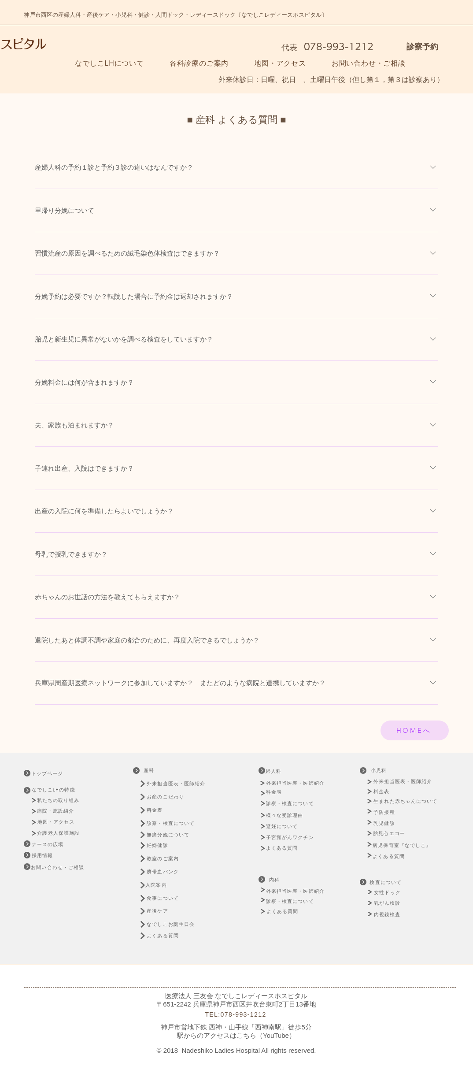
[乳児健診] (385, 823)
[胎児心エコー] (391, 833)
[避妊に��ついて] (284, 826)
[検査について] (386, 882)
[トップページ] (54, 773)
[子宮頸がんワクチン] (291, 837)
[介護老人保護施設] (59, 833)
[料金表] (159, 810)
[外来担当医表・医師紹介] (177, 783)
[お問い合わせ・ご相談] (58, 867)
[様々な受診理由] (288, 815)
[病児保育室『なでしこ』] (404, 845)
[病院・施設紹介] (58, 811)
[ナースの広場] (48, 844)
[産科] (150, 770)
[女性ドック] (398, 892)
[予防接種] (385, 812)
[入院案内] (160, 885)
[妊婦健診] (162, 845)
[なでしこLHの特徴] (59, 790)
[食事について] (167, 898)
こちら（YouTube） (266, 1035)
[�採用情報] (43, 855)
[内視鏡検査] (387, 914)
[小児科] (379, 770)
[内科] (275, 879)
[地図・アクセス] (57, 822)
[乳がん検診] (387, 903)
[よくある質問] (167, 935)
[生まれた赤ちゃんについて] (407, 801)
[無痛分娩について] (175, 835)
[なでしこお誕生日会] (176, 924)
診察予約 (422, 46)
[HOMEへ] (415, 730)
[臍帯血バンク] (167, 872)
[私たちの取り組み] (61, 800)
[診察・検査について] (175, 823)
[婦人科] (281, 771)
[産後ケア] (162, 911)
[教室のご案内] (167, 858)
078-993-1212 (337, 46)
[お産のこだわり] (177, 797)
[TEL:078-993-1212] (236, 1014)
